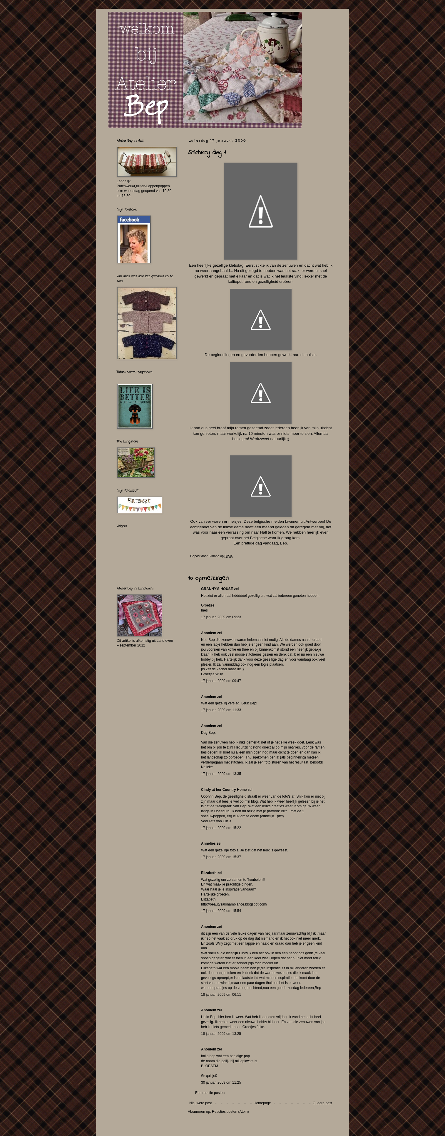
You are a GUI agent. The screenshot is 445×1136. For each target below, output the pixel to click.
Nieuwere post (200, 1103)
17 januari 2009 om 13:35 (221, 774)
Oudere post (322, 1103)
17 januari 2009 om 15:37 (221, 857)
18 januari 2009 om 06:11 (221, 995)
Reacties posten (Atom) (230, 1112)
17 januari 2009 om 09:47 (221, 681)
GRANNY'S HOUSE (217, 589)
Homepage (262, 1103)
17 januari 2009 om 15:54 (221, 911)
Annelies (208, 843)
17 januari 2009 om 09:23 (221, 617)
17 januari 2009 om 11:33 (221, 710)
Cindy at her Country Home (224, 790)
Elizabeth (209, 873)
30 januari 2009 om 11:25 (221, 1082)
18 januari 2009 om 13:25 (221, 1034)
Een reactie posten (210, 1093)
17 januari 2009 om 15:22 (221, 828)
